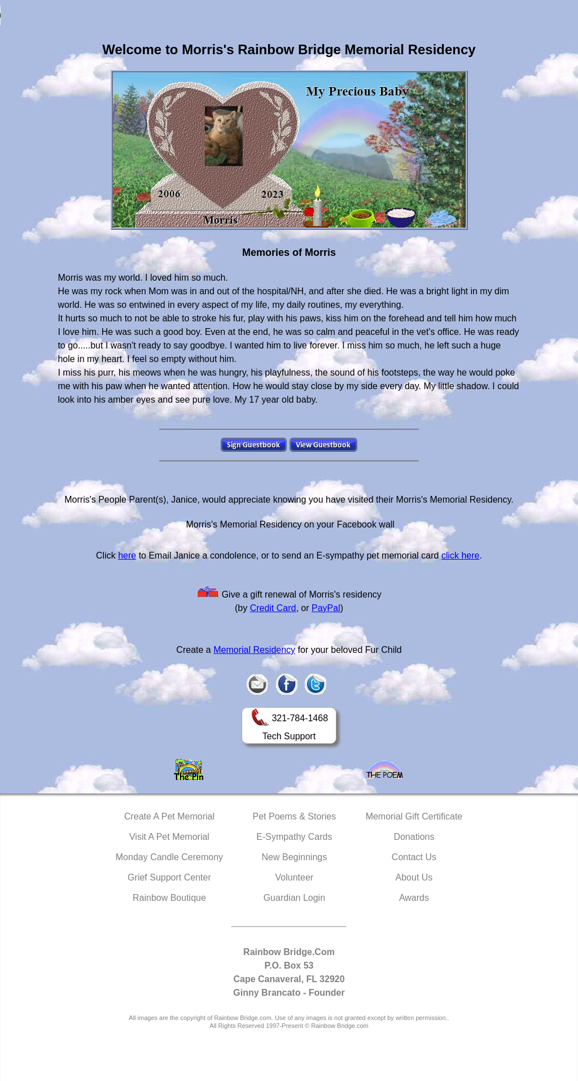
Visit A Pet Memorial (169, 837)
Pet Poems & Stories (294, 816)
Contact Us (414, 857)
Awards (414, 898)
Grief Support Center (169, 877)
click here (460, 555)
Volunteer (294, 877)
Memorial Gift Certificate (414, 816)
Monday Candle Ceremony (169, 857)
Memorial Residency (254, 650)
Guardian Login (294, 898)
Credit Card (273, 608)
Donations (413, 837)
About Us (414, 877)
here (127, 555)
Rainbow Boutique (169, 898)
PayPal (326, 608)
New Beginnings (294, 857)
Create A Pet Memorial (169, 816)
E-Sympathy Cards (294, 837)
